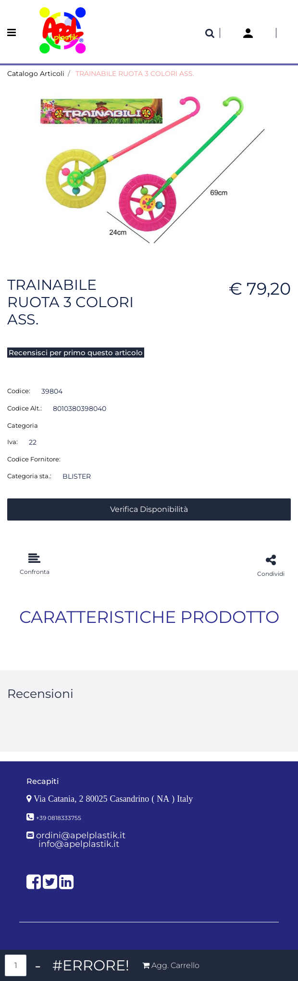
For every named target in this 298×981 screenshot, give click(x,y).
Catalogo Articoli (35, 73)
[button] (149, 167)
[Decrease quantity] (37, 965)
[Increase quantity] (91, 965)
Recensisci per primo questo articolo (76, 352)
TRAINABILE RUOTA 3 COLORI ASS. (134, 73)
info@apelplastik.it (78, 844)
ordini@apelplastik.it (80, 835)
